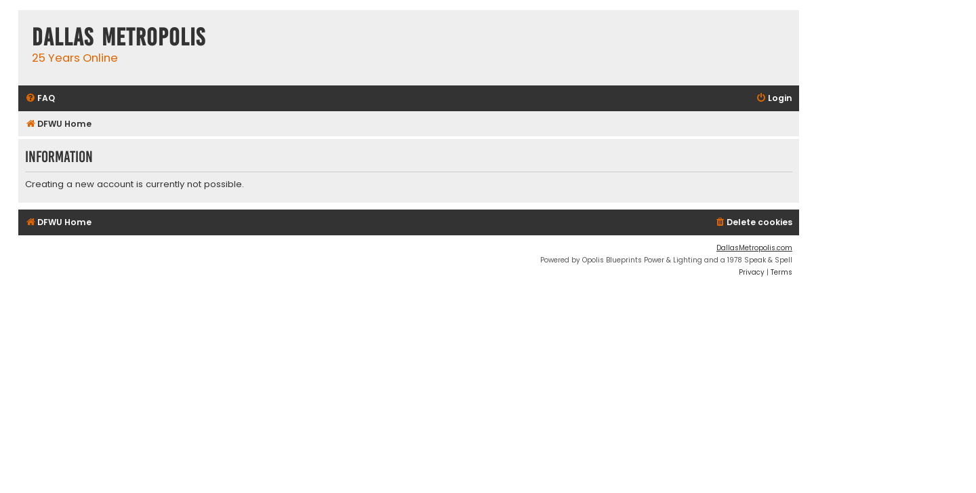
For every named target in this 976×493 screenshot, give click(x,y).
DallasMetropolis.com (754, 248)
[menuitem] (40, 99)
